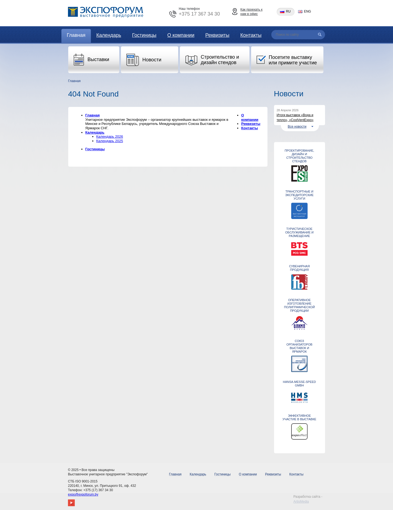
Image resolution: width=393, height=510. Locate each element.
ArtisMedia (301, 501)
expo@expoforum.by (83, 494)
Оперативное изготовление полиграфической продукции (299, 305)
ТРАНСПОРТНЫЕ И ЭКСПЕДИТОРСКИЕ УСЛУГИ (299, 195)
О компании (180, 35)
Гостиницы (144, 35)
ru (288, 11)
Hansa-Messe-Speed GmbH (299, 383)
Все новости (297, 126)
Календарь (108, 35)
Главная (76, 35)
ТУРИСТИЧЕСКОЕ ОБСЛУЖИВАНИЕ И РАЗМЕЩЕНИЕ (299, 232)
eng (307, 11)
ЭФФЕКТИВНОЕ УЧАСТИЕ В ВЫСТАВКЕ (299, 417)
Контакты (250, 35)
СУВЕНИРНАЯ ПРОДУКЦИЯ (299, 268)
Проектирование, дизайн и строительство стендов (299, 156)
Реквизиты (217, 35)
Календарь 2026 (109, 136)
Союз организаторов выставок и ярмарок (299, 346)
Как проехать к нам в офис (251, 12)
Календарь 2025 (109, 141)
